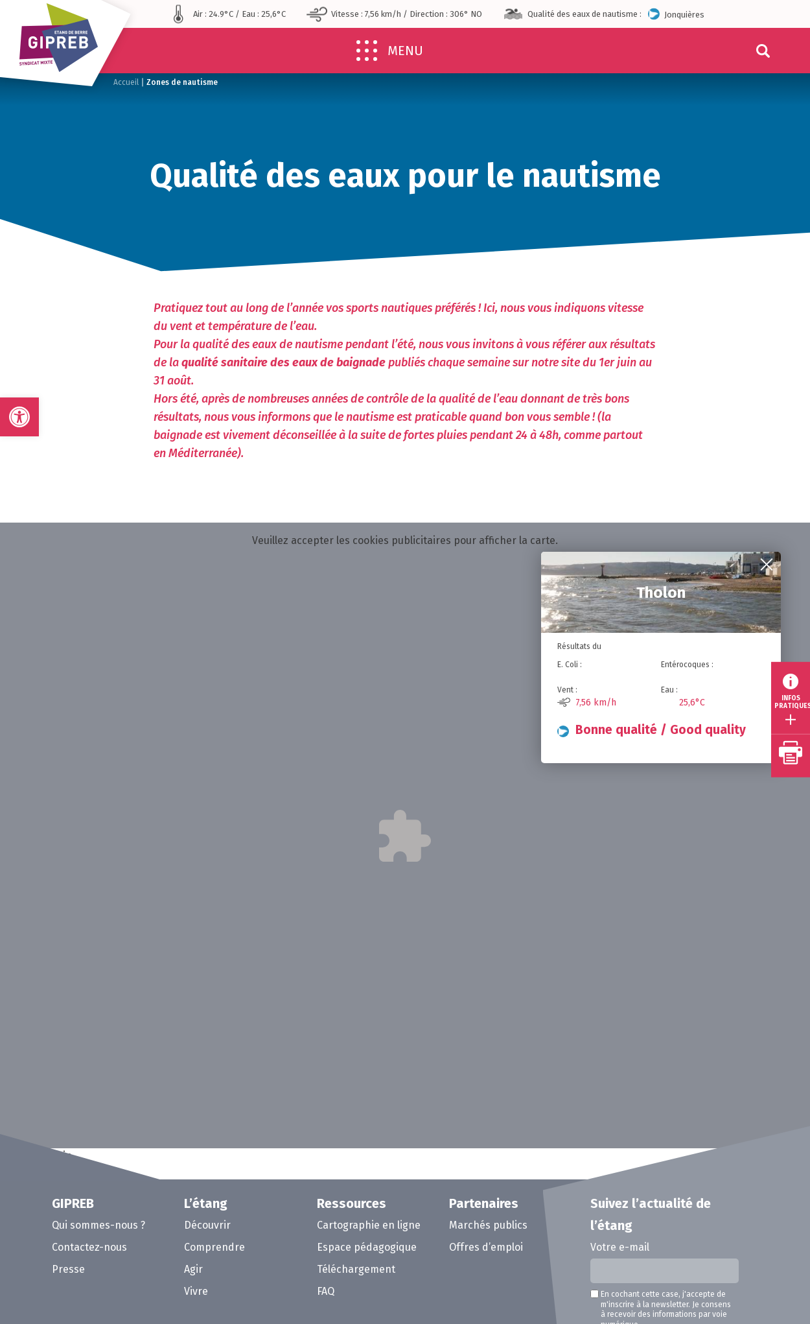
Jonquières (676, 14)
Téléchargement (356, 1269)
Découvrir (207, 1225)
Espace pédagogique (367, 1247)
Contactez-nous (89, 1247)
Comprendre (214, 1247)
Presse (68, 1269)
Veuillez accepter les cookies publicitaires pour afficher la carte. (405, 540)
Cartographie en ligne (369, 1225)
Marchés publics (488, 1225)
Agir (193, 1269)
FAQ (325, 1291)
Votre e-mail (619, 1247)
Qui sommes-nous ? (98, 1225)
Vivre (196, 1291)
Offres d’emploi (486, 1247)
